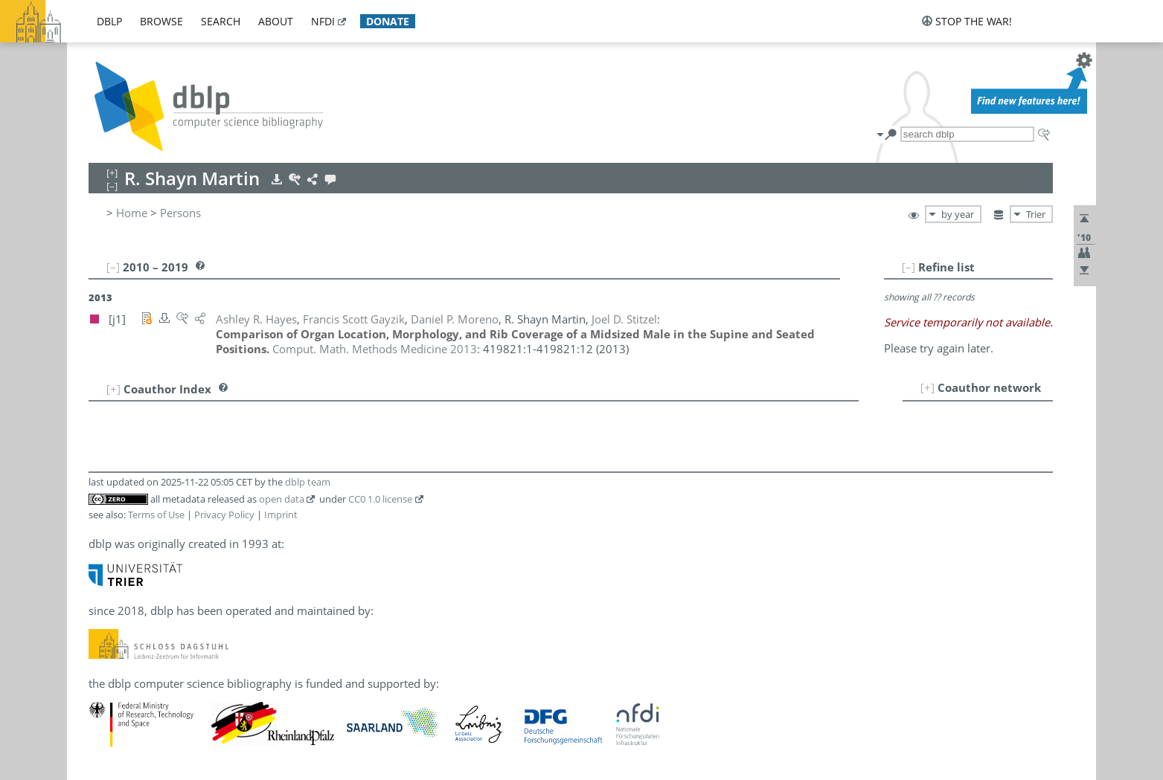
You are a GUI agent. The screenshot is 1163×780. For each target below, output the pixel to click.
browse (161, 21)
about (275, 21)
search (220, 21)
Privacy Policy (224, 514)
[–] (908, 267)
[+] (927, 387)
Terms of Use (156, 514)
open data (281, 499)
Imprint (281, 514)
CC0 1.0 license (380, 499)
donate (387, 21)
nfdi (323, 21)
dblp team (307, 482)
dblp (109, 21)
